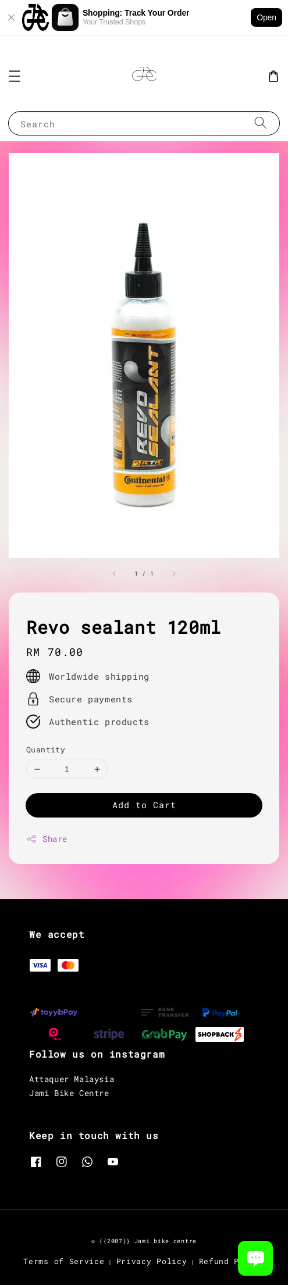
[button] (14, 76)
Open (266, 17)
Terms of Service (63, 1261)
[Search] (260, 123)
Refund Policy (232, 1261)
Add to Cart (144, 805)
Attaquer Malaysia (71, 1078)
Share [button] (46, 838)
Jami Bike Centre (69, 1092)
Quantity (45, 749)
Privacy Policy (151, 1261)
